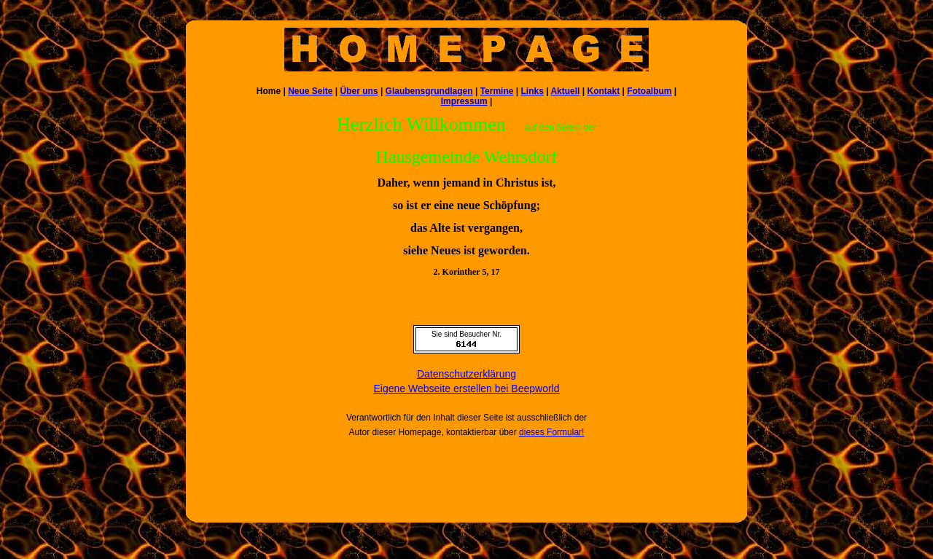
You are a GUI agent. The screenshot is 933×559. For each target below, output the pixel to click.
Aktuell (564, 91)
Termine (497, 91)
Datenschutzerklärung (466, 374)
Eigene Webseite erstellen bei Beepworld (466, 388)
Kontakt (603, 91)
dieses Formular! (551, 432)
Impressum (464, 101)
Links (531, 91)
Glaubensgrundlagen (429, 91)
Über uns (359, 91)
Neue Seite (310, 91)
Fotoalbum (649, 91)
